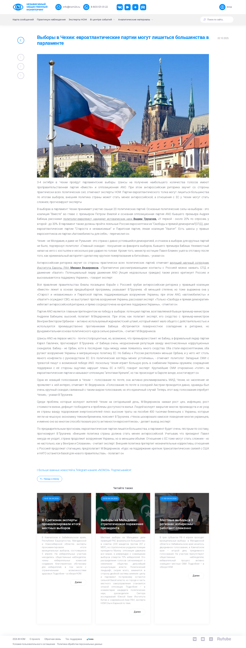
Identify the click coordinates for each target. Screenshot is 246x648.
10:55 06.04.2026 (110, 499)
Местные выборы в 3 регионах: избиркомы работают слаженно (176, 524)
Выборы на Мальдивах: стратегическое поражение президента (122, 524)
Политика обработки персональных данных (79, 644)
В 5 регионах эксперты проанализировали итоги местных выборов (61, 524)
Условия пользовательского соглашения (34, 644)
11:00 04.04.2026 (168, 499)
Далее (78, 582)
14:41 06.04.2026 (51, 499)
